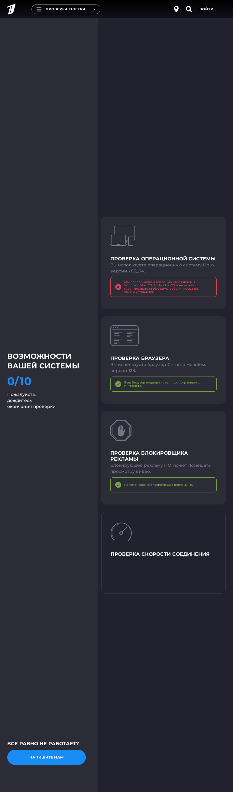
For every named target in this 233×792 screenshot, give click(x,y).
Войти (206, 9)
